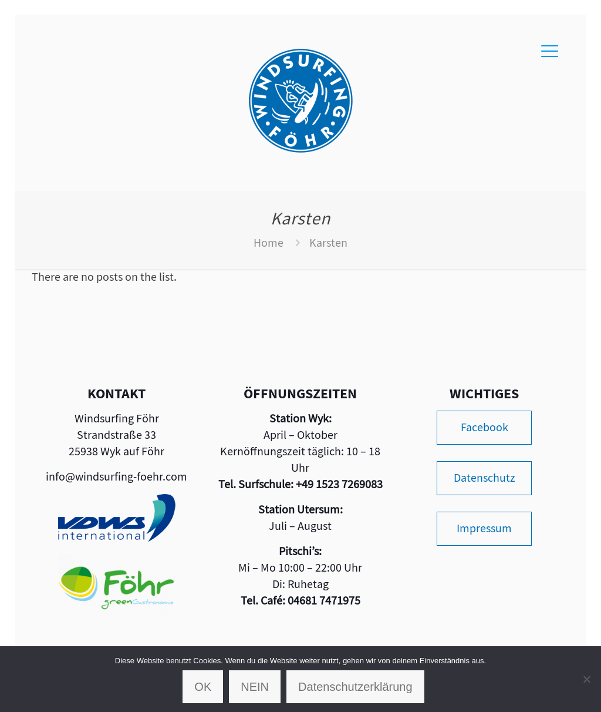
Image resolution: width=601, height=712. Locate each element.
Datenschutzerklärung (355, 686)
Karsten (328, 243)
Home (268, 243)
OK (202, 686)
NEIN (255, 686)
